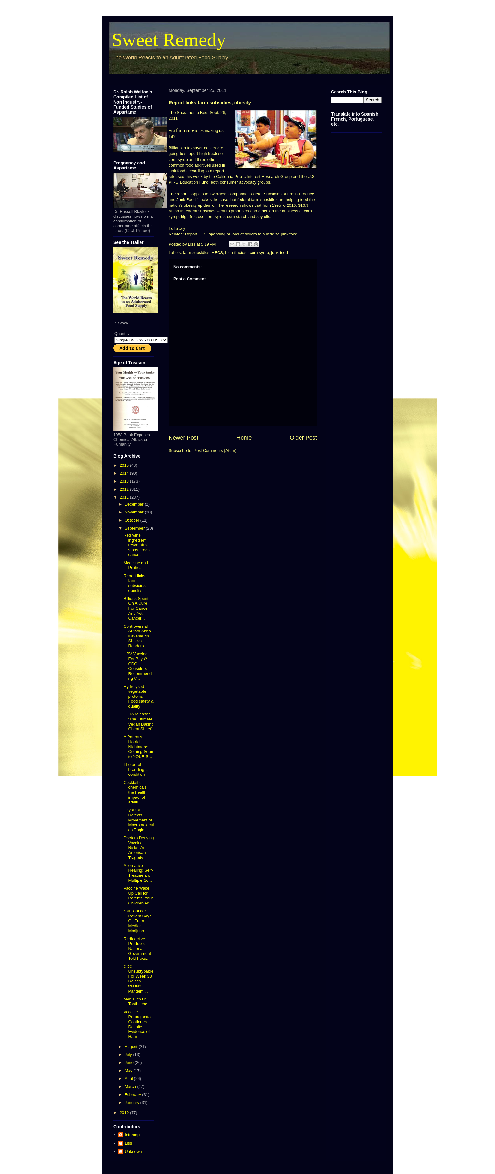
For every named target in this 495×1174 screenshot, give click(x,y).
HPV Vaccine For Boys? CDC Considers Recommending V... (137, 666)
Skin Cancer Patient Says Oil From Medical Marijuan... (137, 921)
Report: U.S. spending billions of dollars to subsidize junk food (241, 234)
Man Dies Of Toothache (135, 1001)
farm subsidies (190, 130)
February (133, 1094)
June (130, 1062)
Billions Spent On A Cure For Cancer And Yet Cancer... (136, 608)
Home (244, 438)
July (129, 1054)
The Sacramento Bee (188, 112)
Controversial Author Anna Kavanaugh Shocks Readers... (137, 636)
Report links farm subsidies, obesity (134, 583)
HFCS (217, 252)
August (132, 1046)
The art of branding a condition (135, 769)
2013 (125, 481)
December (135, 504)
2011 (125, 497)
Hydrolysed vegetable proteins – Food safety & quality (138, 696)
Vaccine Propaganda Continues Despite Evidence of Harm (137, 1024)
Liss (128, 1143)
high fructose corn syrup (247, 252)
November (135, 512)
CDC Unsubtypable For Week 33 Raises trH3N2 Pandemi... (138, 978)
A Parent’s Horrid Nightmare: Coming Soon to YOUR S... (138, 746)
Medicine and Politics (135, 565)
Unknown (133, 1151)
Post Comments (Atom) (215, 450)
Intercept (133, 1134)
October (132, 520)
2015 (125, 465)
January (132, 1102)
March (131, 1086)
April (129, 1078)
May (129, 1070)
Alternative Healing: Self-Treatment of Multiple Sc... (138, 873)
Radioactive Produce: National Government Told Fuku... (137, 948)
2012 (125, 489)
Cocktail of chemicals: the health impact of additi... (135, 792)
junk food (279, 252)
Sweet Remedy (169, 39)
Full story (177, 228)
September (135, 528)
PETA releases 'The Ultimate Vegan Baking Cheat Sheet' (138, 721)
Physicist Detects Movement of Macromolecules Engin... (138, 820)
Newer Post (183, 438)
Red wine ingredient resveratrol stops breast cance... (137, 545)
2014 (125, 473)
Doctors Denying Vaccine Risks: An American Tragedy (138, 847)
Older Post (303, 438)
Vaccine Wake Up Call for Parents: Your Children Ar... (138, 895)
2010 (125, 1112)
